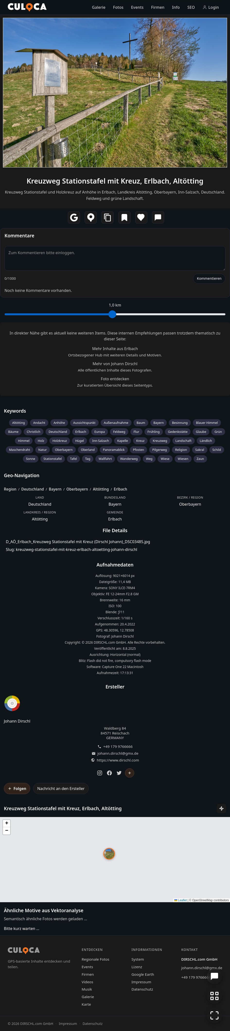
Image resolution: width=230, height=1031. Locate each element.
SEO (191, 7)
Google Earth (143, 974)
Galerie (99, 7)
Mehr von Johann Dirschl (115, 363)
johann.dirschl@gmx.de (117, 753)
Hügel (79, 440)
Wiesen (183, 458)
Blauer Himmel (207, 422)
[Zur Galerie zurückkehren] (214, 996)
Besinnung (179, 422)
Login (211, 7)
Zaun (200, 458)
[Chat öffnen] (214, 976)
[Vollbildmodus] (214, 1015)
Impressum (141, 981)
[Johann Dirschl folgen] (129, 773)
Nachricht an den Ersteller (61, 788)
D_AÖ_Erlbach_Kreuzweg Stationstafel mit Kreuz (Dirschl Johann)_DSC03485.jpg (78, 541)
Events (137, 7)
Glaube (201, 431)
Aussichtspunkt (84, 422)
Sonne (30, 458)
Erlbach (80, 431)
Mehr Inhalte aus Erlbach (115, 348)
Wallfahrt (105, 458)
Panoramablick (113, 449)
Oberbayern (63, 449)
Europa (99, 431)
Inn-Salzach (100, 440)
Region (10, 489)
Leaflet (180, 900)
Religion (181, 449)
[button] (109, 854)
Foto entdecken (115, 378)
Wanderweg (129, 458)
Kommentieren (209, 278)
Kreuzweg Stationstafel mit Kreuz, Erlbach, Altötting (115, 181)
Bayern (158, 422)
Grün (218, 431)
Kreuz (140, 440)
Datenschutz (142, 989)
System (138, 959)
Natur (42, 449)
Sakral (199, 449)
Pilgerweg (159, 449)
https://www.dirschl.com (118, 760)
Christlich (33, 431)
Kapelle (122, 440)
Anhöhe (59, 422)
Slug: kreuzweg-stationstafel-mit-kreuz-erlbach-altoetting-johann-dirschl (71, 549)
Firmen (158, 7)
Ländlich (206, 440)
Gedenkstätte (178, 431)
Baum (141, 422)
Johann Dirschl (17, 721)
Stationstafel (53, 458)
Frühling (154, 431)
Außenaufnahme (116, 422)
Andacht (39, 422)
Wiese (165, 458)
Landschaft (184, 440)
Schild (216, 449)
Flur (136, 431)
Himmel (23, 440)
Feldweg (119, 431)
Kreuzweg (160, 440)
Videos (87, 981)
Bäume (13, 431)
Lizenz (137, 966)
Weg (149, 458)
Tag (87, 458)
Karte (86, 1004)
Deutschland (58, 431)
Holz (41, 440)
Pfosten (138, 449)
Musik (87, 989)
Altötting (18, 422)
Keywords (15, 411)
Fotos (118, 7)
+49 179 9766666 (118, 746)
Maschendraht (19, 449)
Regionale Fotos (95, 959)
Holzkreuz (60, 440)
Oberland (88, 449)
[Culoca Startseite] (27, 7)
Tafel (73, 458)
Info (176, 7)
